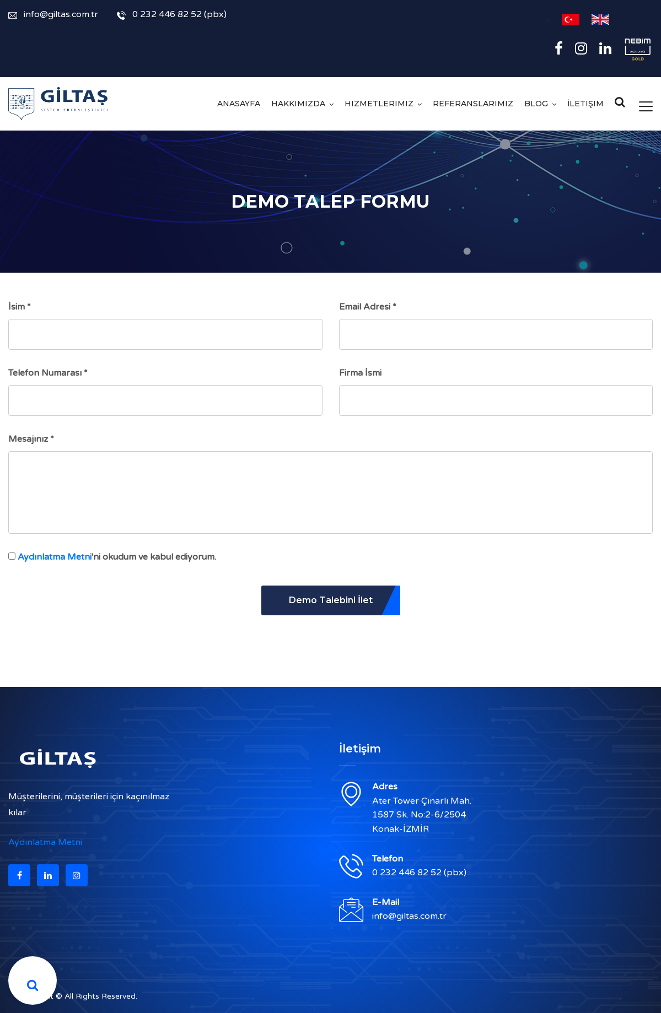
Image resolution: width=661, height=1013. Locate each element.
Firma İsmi (360, 372)
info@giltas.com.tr (53, 14)
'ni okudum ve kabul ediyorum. (117, 556)
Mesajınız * (31, 439)
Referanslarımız (473, 104)
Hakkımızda (298, 104)
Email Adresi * (367, 306)
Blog (536, 104)
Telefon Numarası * (48, 372)
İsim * (19, 306)
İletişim (585, 104)
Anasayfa (238, 104)
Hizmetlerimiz (379, 104)
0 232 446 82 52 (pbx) (172, 14)
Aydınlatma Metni (55, 556)
